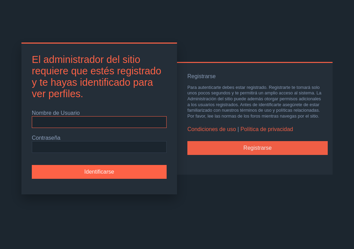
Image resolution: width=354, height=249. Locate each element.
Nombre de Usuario (56, 113)
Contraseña (46, 138)
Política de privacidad (267, 129)
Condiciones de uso (211, 129)
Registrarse (257, 148)
